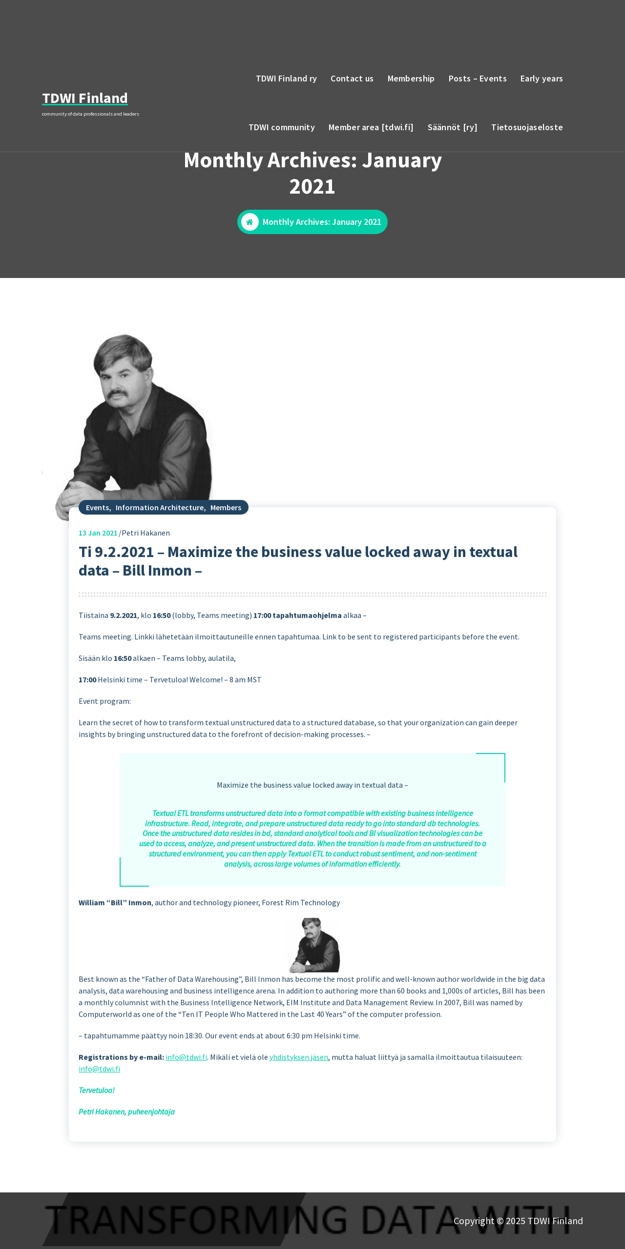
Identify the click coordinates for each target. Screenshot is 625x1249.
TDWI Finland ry (286, 78)
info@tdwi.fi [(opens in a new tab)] (186, 1086)
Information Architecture (160, 537)
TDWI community (282, 127)
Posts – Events (478, 78)
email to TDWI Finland (523, 24)
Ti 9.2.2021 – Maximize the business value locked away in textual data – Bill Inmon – (298, 591)
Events (97, 537)
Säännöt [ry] (453, 127)
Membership (411, 78)
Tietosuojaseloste (527, 127)
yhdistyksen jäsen (299, 1086)
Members (225, 537)
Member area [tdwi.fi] (371, 127)
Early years (542, 78)
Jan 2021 (98, 563)
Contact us (352, 78)
